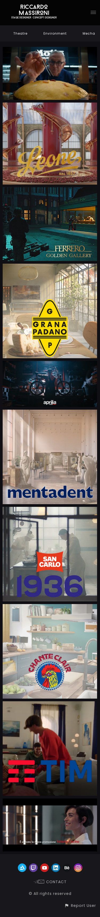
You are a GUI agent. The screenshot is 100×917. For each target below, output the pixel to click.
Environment (55, 33)
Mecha (89, 33)
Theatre (20, 33)
